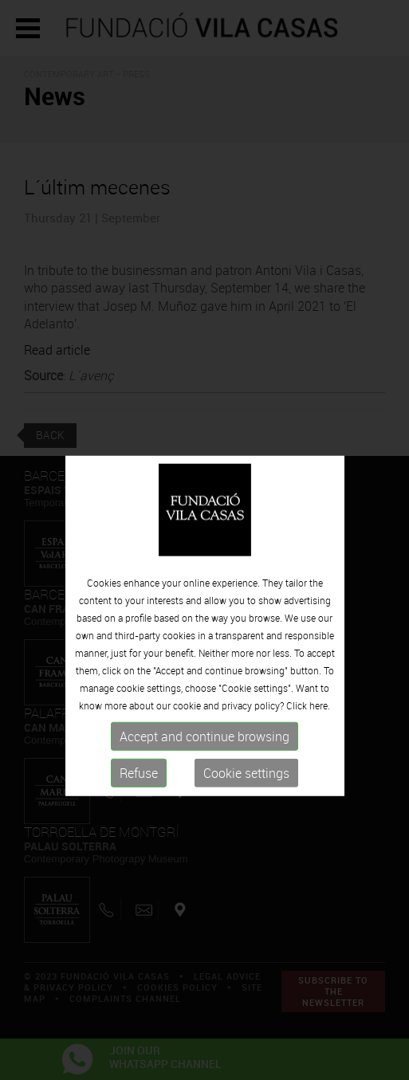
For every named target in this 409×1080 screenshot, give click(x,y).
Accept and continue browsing (204, 755)
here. (319, 724)
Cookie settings (246, 792)
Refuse (139, 792)
